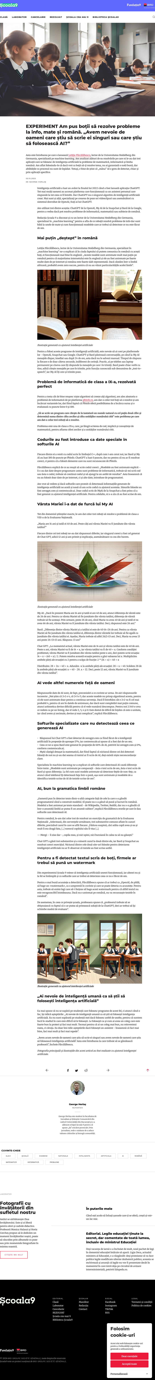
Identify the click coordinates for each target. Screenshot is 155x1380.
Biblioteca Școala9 (106, 17)
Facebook (110, 1302)
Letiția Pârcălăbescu (79, 155)
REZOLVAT (56, 17)
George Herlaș (77, 1104)
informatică (33, 1162)
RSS (107, 1312)
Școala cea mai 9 (77, 17)
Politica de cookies (141, 1305)
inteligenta (84, 1156)
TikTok (109, 1309)
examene (43, 1156)
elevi (8, 1156)
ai (123, 1156)
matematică (11, 1162)
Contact (83, 1309)
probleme (54, 1162)
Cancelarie (38, 17)
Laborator (19, 17)
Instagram (111, 1305)
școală (25, 1156)
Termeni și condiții (142, 1302)
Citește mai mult (14, 1255)
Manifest (84, 1302)
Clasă (4, 17)
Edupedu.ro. (121, 1269)
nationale (63, 1156)
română (138, 1156)
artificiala (106, 1156)
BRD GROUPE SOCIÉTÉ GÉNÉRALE (49, 1361)
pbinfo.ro (88, 400)
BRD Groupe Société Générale (24, 1358)
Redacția (83, 1305)
